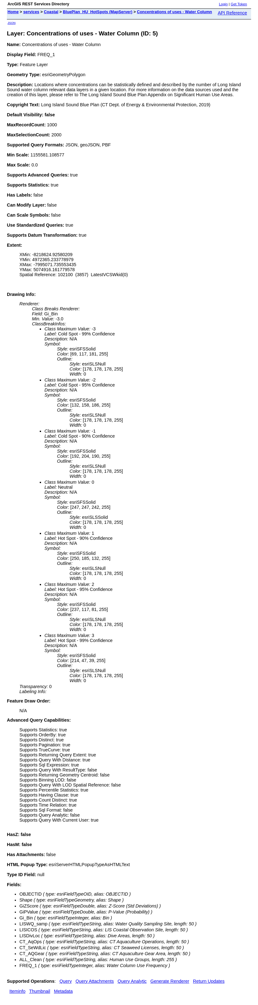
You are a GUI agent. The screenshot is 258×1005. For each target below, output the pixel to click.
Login (223, 4)
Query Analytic (132, 981)
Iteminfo (17, 991)
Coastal (51, 11)
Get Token (239, 4)
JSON (12, 22)
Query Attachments (94, 981)
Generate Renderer (169, 981)
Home (13, 11)
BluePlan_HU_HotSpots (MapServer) (97, 11)
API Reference (232, 12)
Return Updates (208, 981)
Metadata (63, 991)
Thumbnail (39, 991)
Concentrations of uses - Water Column (174, 11)
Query (65, 981)
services (31, 11)
